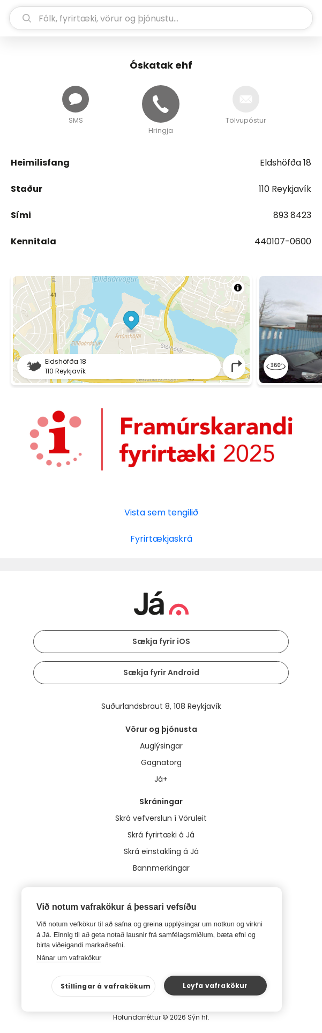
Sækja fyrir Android (161, 672)
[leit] (161, 18)
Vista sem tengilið (161, 512)
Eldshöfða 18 (285, 162)
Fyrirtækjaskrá (161, 539)
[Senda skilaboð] (75, 99)
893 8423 (292, 215)
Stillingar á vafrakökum (106, 986)
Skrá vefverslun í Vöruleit (161, 818)
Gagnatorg (161, 762)
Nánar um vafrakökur (68, 958)
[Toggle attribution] (237, 287)
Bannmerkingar (161, 868)
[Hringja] (160, 104)
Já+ (161, 779)
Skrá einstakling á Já (161, 851)
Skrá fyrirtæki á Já (161, 834)
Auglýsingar (161, 745)
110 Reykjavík (285, 189)
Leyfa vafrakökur (215, 985)
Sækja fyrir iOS (161, 641)
